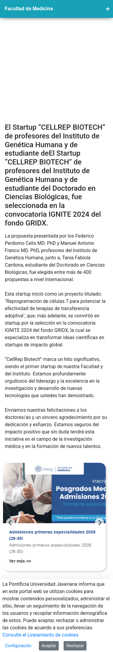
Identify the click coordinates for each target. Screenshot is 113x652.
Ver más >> (20, 465)
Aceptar (49, 645)
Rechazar (75, 645)
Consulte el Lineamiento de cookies (40, 635)
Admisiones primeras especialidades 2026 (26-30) (52, 439)
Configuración (18, 645)
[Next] (99, 426)
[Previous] (10, 426)
